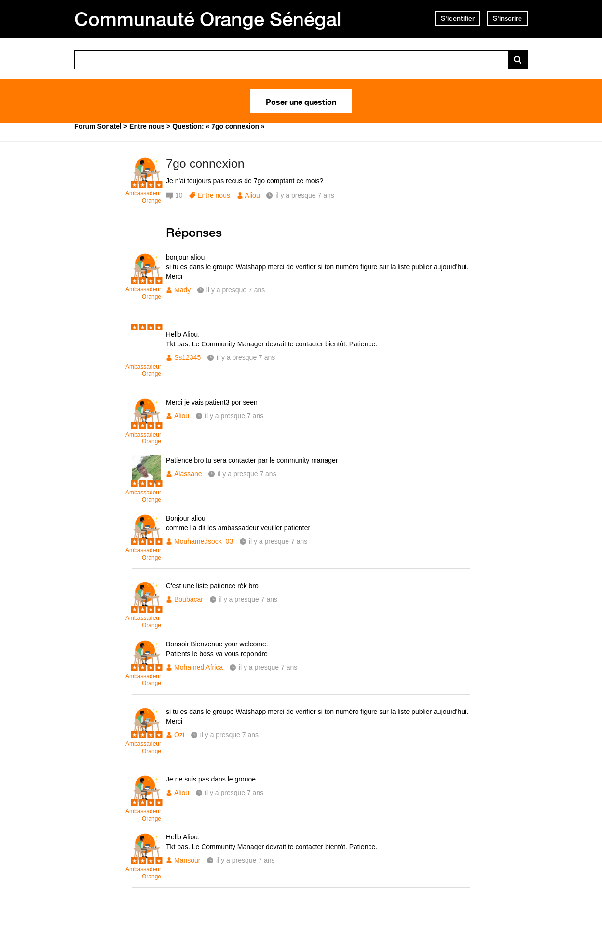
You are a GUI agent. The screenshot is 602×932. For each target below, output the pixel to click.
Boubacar (188, 599)
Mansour (187, 860)
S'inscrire (507, 18)
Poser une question (301, 101)
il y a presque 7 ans (235, 290)
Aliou (252, 195)
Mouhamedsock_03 (203, 541)
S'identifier (458, 18)
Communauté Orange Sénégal (208, 19)
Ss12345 (187, 357)
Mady (182, 290)
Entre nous (213, 195)
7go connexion (205, 163)
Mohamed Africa (198, 667)
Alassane (188, 474)
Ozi (179, 735)
